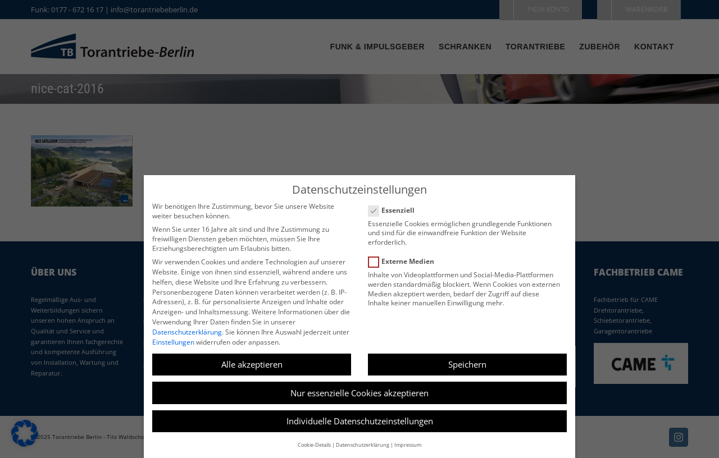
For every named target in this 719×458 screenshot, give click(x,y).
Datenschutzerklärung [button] (362, 444)
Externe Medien (406, 261)
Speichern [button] (467, 364)
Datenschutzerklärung (187, 332)
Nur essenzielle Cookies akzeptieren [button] (359, 393)
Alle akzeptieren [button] (252, 364)
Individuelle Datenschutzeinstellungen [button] (359, 421)
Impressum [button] (407, 444)
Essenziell (396, 210)
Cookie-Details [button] (314, 444)
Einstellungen (173, 342)
